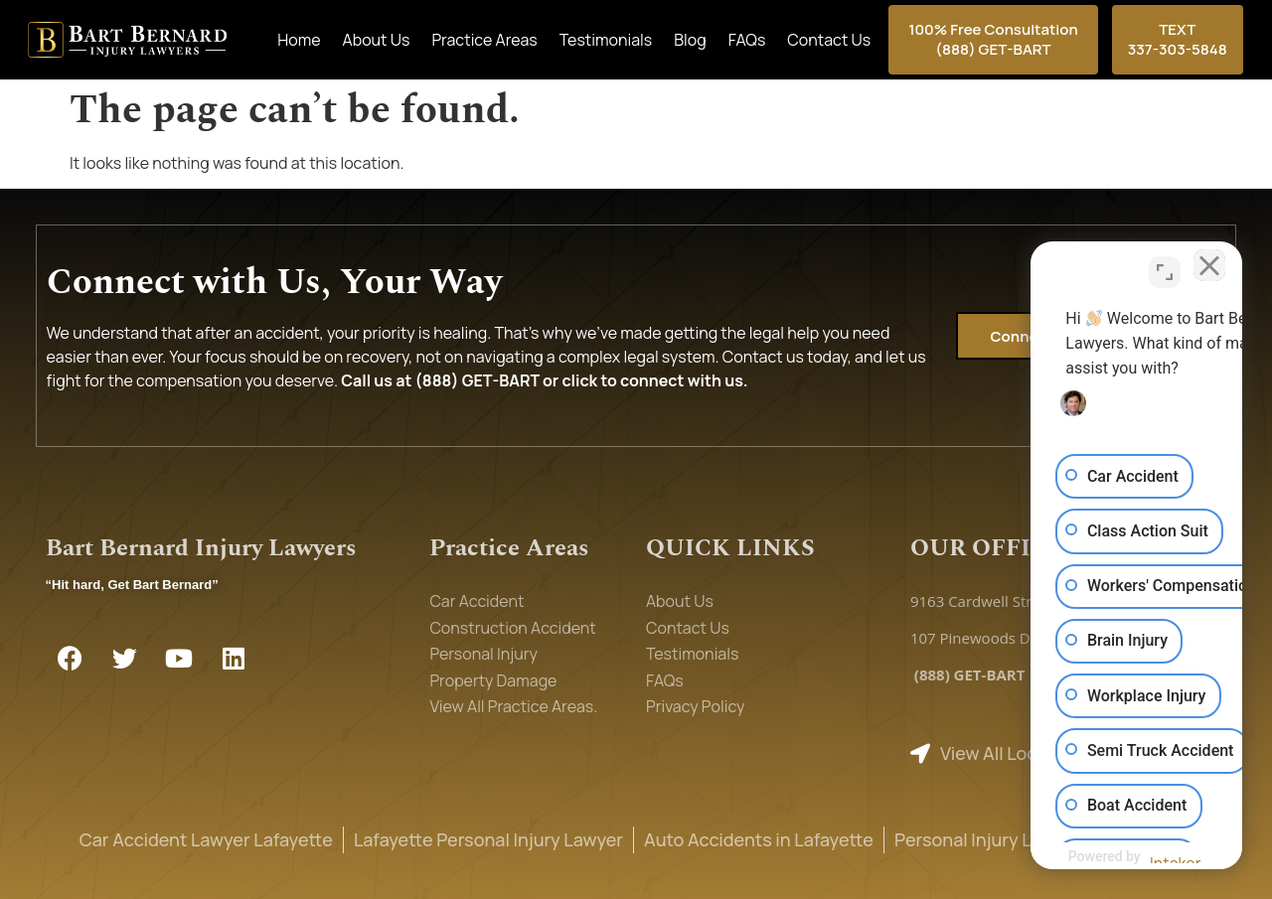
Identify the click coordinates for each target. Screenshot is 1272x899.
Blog (690, 40)
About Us (376, 40)
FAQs (747, 40)
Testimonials (605, 40)
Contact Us (829, 40)
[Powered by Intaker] (1102, 857)
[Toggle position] (1165, 264)
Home (298, 40)
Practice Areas (484, 40)
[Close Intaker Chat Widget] (1206, 264)
